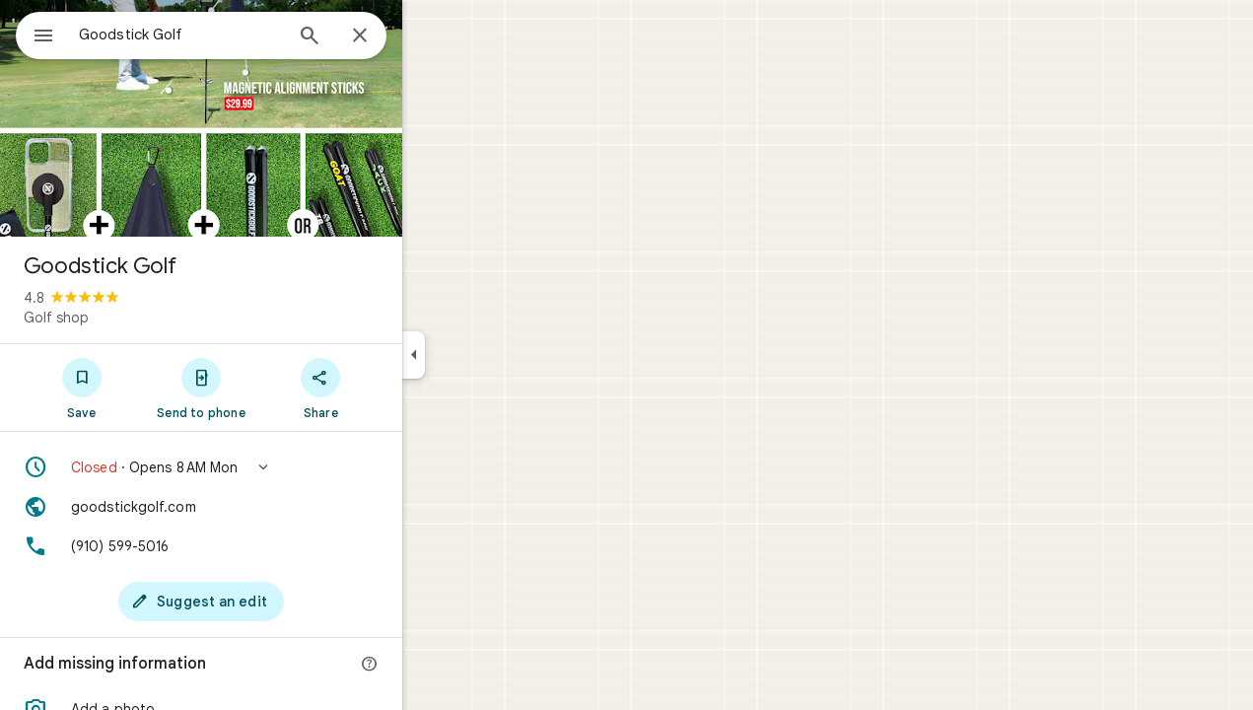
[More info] (440, 664)
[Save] (152, 387)
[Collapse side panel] (484, 355)
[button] (272, 467)
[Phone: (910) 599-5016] (272, 546)
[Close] (430, 36)
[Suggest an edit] (272, 601)
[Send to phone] (271, 387)
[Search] (380, 37)
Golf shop (127, 317)
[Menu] (35, 33)
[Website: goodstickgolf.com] (272, 507)
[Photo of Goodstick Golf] (272, 118)
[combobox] (231, 34)
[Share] (392, 387)
